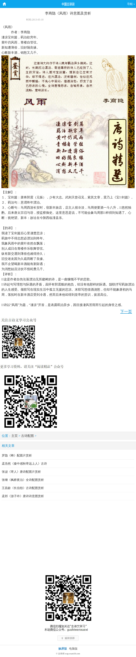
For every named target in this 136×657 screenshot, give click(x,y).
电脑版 (73, 648)
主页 (14, 436)
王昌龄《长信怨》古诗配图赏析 (23, 488)
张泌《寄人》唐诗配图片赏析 (21, 471)
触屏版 (62, 648)
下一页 (126, 311)
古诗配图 (27, 436)
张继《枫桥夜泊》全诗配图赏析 (23, 480)
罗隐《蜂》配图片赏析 (17, 455)
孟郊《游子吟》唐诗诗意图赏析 (23, 496)
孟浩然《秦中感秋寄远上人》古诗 (24, 463)
